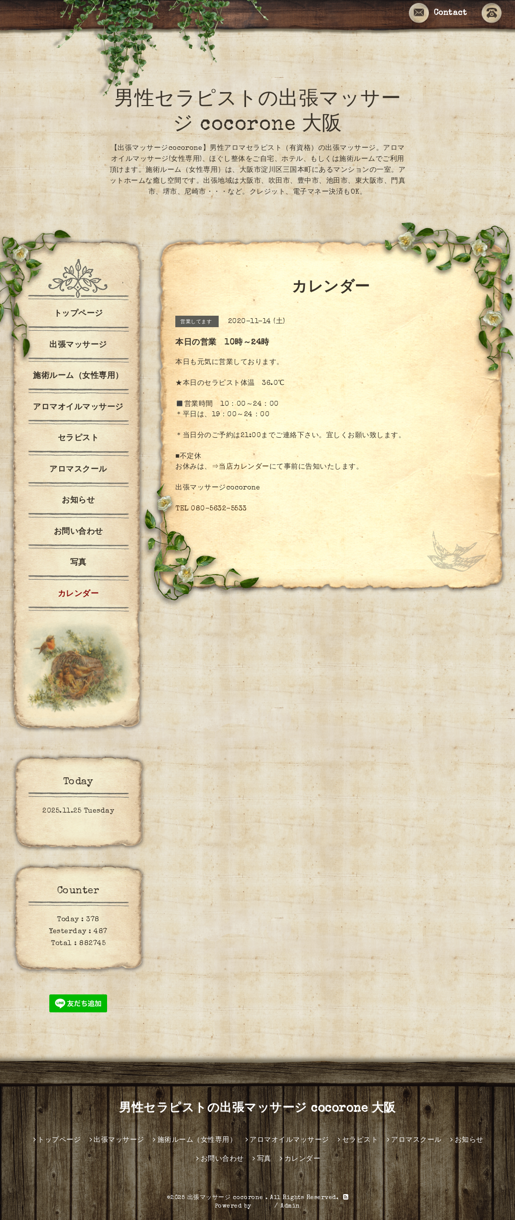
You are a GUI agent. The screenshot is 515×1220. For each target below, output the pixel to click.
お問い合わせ (78, 532)
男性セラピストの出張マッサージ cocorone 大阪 (257, 1109)
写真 (78, 563)
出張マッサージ (78, 346)
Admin (290, 1207)
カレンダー (78, 595)
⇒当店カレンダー (240, 467)
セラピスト (78, 439)
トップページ (78, 314)
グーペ (263, 1207)
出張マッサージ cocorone (226, 1198)
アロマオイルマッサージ (78, 408)
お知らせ (78, 501)
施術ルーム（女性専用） (78, 376)
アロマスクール (78, 470)
